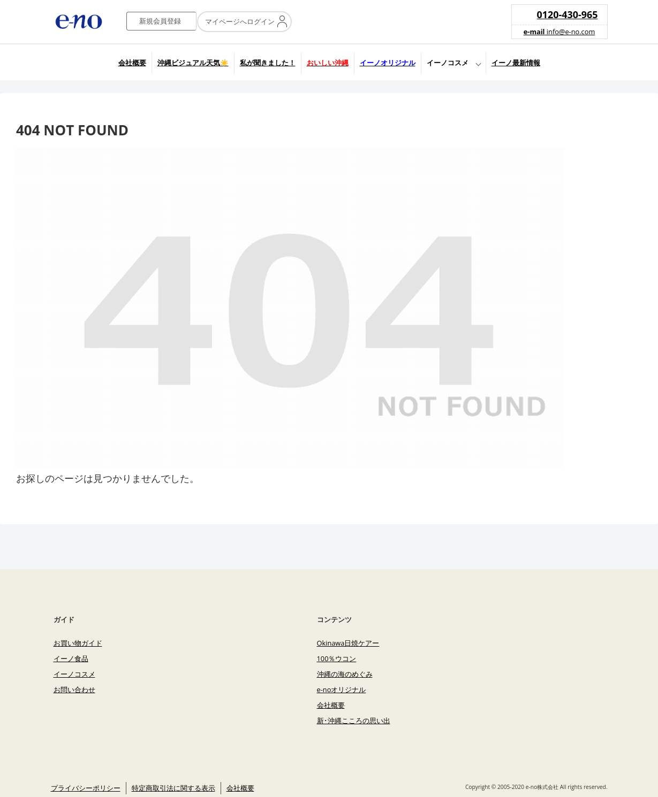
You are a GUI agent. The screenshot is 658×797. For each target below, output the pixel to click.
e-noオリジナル (341, 689)
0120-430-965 (567, 14)
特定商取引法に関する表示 (173, 788)
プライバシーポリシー (85, 788)
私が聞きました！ (268, 62)
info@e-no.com (559, 31)
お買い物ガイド (78, 643)
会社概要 (132, 62)
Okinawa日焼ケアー (348, 643)
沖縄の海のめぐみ (345, 674)
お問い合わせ (74, 689)
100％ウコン (337, 658)
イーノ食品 (71, 658)
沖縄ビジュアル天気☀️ (193, 62)
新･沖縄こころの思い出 (353, 720)
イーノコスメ (447, 62)
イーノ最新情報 (515, 62)
